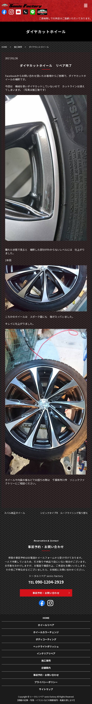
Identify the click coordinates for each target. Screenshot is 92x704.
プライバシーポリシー (46, 682)
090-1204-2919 (49, 582)
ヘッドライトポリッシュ (46, 646)
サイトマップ (46, 689)
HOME (4, 46)
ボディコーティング (46, 639)
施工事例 (18, 46)
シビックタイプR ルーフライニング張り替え (64, 513)
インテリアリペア (46, 653)
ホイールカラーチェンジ (46, 632)
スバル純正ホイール (14, 513)
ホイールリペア (46, 625)
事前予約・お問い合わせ (46, 593)
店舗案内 (46, 667)
